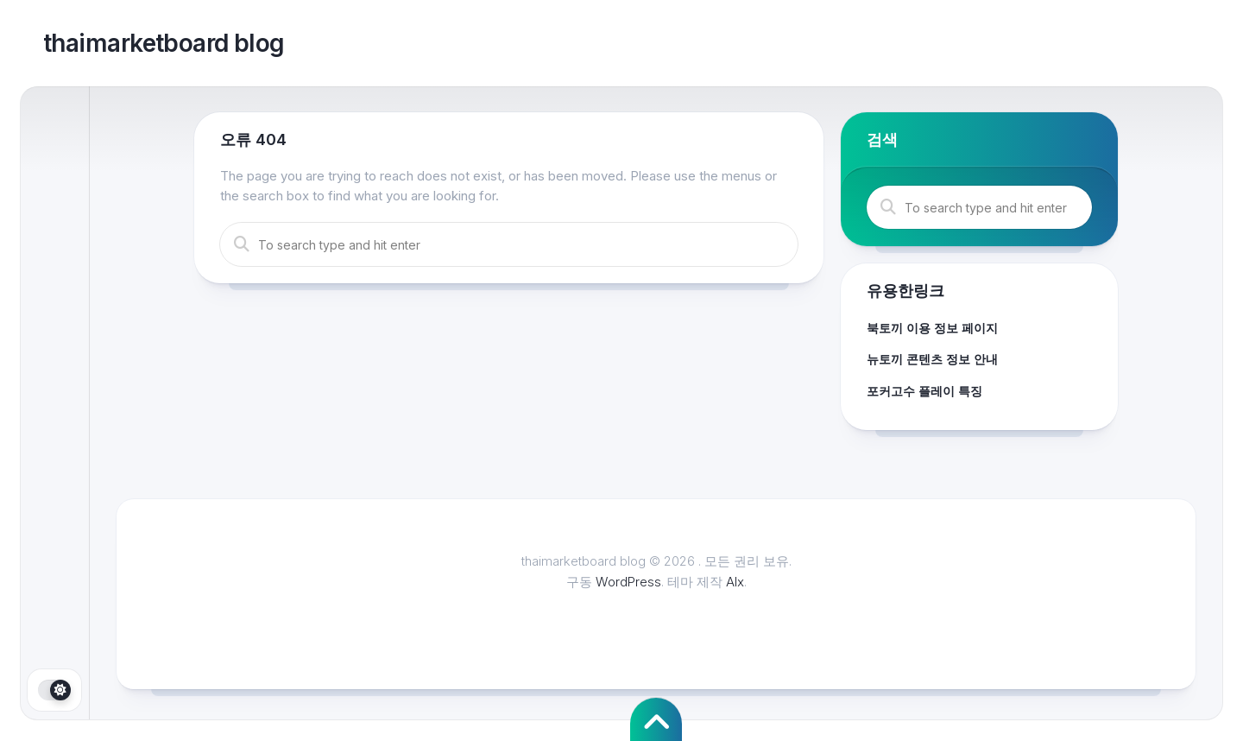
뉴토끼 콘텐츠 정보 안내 (932, 359)
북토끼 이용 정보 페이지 (932, 327)
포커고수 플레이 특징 (924, 390)
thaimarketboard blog (164, 43)
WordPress (628, 581)
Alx (735, 581)
